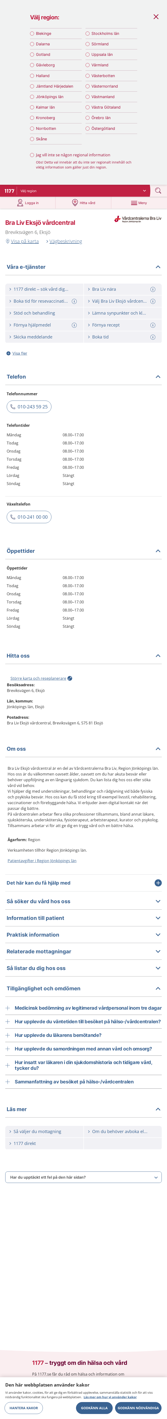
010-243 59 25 (33, 411)
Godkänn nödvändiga (138, 1408)
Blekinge (43, 36)
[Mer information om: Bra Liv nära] (153, 293)
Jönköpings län (49, 99)
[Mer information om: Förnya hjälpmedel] (75, 329)
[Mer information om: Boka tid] (153, 341)
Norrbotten (46, 131)
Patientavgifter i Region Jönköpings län (42, 865)
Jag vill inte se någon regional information (73, 157)
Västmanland (103, 99)
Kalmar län (45, 110)
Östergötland (103, 131)
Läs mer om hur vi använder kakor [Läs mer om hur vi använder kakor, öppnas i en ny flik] (110, 1397)
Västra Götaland (106, 110)
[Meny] (139, 207)
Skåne (41, 141)
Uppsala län (102, 57)
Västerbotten (103, 78)
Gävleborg (45, 68)
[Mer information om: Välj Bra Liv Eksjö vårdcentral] (153, 305)
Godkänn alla (94, 1408)
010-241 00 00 (33, 521)
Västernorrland (104, 89)
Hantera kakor (24, 1408)
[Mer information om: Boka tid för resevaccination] (75, 305)
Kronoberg (45, 120)
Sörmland (100, 46)
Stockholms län (105, 36)
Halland (43, 78)
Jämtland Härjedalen (54, 89)
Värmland (99, 68)
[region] (83, 1398)
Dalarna (43, 46)
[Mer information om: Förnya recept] (153, 329)
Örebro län (101, 120)
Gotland (43, 57)
